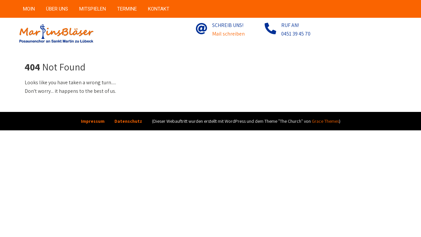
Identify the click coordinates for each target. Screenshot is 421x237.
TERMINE (127, 9)
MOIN (29, 9)
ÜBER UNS (57, 9)
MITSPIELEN (92, 9)
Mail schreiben (228, 33)
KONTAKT (158, 9)
